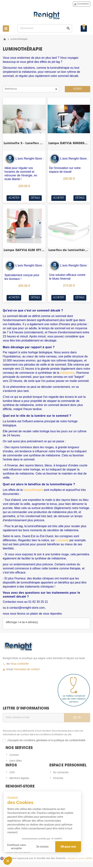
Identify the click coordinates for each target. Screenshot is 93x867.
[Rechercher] (44, 28)
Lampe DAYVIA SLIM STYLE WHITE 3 (24, 250)
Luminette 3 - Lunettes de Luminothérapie (24, 143)
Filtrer (77, 89)
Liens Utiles (15, 761)
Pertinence (11, 89)
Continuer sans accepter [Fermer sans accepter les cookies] (16, 846)
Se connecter (61, 772)
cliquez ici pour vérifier (79, 858)
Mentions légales (19, 778)
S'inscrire (58, 778)
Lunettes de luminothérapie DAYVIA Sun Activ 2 (69, 250)
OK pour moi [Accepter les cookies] (68, 846)
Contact (14, 755)
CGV (12, 772)
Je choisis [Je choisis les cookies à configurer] (42, 846)
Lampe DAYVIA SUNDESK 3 (69, 143)
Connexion (81, 4)
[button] (7, 860)
